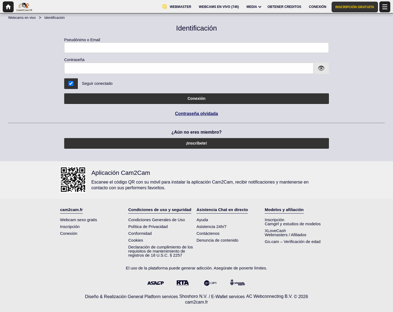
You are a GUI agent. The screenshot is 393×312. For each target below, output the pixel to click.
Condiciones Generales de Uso (156, 219)
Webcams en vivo (22, 18)
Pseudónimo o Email (196, 45)
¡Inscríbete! (196, 143)
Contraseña (74, 60)
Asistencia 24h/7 (211, 226)
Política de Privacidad (148, 226)
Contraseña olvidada (196, 113)
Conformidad (140, 233)
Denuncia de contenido (217, 240)
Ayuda (202, 219)
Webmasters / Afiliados (285, 234)
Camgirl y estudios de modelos (293, 223)
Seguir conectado (97, 83)
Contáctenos (207, 233)
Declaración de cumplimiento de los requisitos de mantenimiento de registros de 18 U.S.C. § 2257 (160, 251)
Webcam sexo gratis (78, 219)
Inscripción (70, 226)
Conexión (196, 98)
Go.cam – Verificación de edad (292, 241)
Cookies (135, 240)
